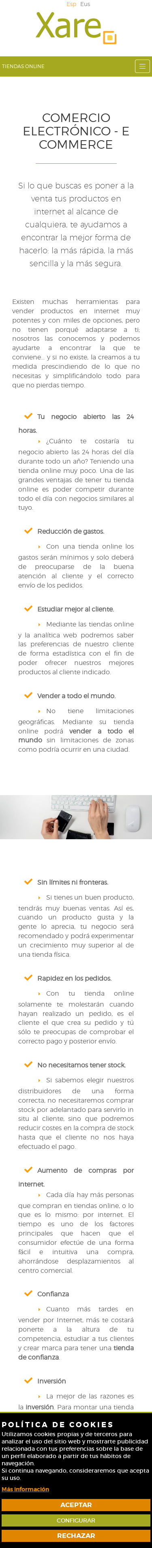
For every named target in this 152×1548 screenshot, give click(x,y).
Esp (71, 3)
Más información (25, 1489)
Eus (85, 3)
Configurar (76, 1520)
